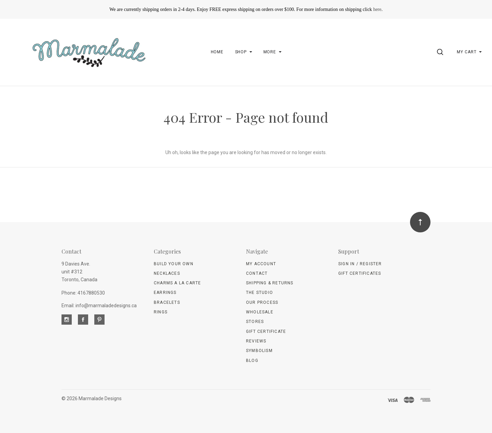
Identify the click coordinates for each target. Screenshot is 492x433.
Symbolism (259, 350)
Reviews (256, 341)
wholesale (259, 312)
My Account (261, 263)
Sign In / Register (360, 263)
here (377, 9)
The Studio (259, 292)
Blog (252, 360)
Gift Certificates (359, 273)
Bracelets (167, 302)
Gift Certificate (266, 331)
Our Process (262, 302)
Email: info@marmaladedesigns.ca (99, 305)
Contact (257, 273)
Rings (160, 312)
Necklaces (167, 273)
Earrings (165, 292)
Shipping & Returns (269, 283)
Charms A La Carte (177, 283)
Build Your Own (173, 263)
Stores (255, 321)
